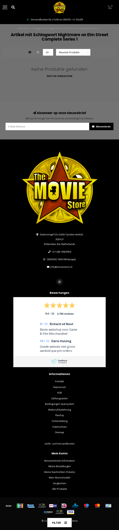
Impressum (59, 387)
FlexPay (59, 415)
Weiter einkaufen (59, 76)
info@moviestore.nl (61, 267)
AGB (59, 392)
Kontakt (59, 381)
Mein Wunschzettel (59, 477)
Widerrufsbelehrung (59, 409)
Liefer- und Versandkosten (60, 443)
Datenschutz (59, 426)
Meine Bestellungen (59, 466)
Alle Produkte (59, 489)
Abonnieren (101, 126)
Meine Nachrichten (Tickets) (59, 472)
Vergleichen (59, 483)
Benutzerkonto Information (59, 460)
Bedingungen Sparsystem (59, 404)
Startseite (23, 28)
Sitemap (59, 432)
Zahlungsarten (59, 398)
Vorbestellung (59, 421)
